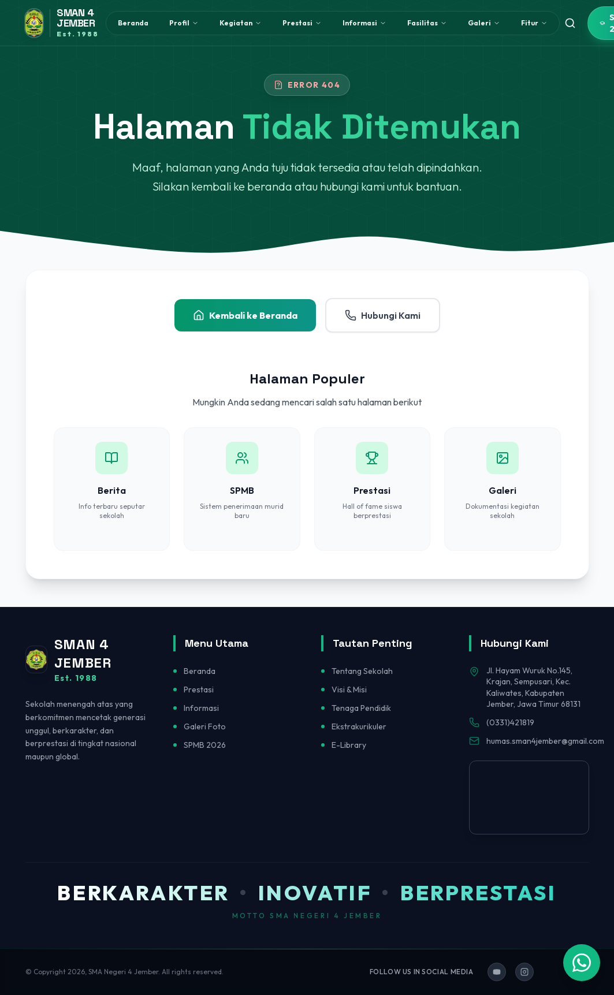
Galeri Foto (205, 726)
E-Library (349, 745)
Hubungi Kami (383, 315)
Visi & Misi (349, 689)
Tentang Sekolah (362, 671)
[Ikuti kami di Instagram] (524, 972)
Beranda (133, 22)
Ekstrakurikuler (359, 726)
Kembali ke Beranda (245, 315)
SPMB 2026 (205, 745)
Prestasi (199, 689)
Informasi (201, 708)
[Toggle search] (570, 23)
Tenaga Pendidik (361, 708)
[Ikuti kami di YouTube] (497, 972)
